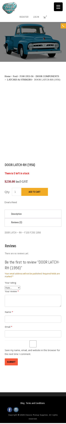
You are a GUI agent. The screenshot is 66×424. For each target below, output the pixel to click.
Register (24, 16)
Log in (36, 16)
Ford (15, 76)
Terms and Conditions (35, 403)
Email (8, 326)
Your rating (10, 282)
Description (16, 213)
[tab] (33, 214)
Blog (22, 403)
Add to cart (34, 191)
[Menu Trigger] (58, 6)
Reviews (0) (16, 222)
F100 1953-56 (26, 76)
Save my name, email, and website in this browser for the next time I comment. (32, 352)
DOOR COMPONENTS (47, 76)
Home (7, 76)
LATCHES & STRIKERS (19, 79)
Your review (12, 291)
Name (9, 312)
